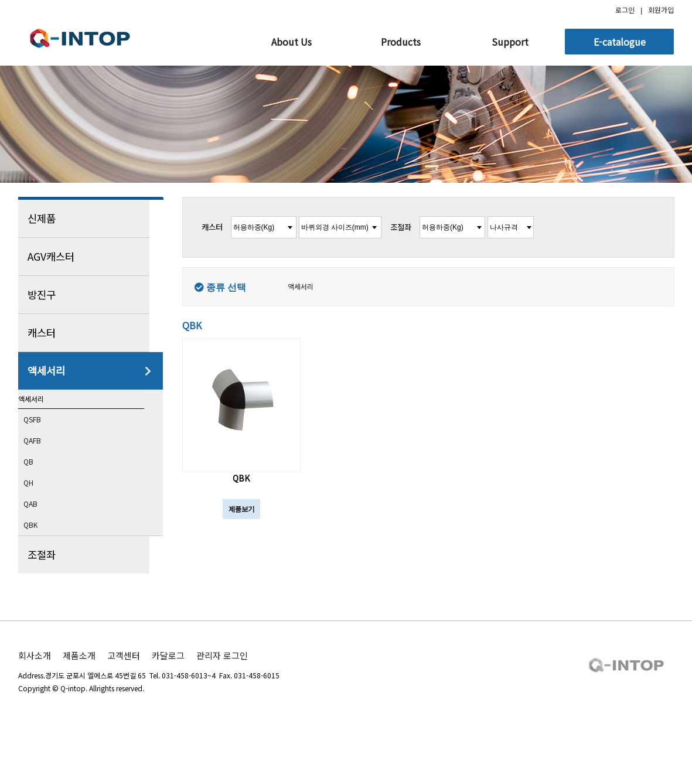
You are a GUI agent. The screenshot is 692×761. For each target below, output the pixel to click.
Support (510, 42)
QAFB (43, 459)
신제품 (90, 218)
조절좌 (90, 576)
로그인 (625, 10)
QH (39, 502)
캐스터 (90, 333)
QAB (41, 524)
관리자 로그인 (222, 676)
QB (39, 480)
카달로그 (168, 676)
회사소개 (34, 676)
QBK (41, 545)
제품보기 (241, 509)
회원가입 (661, 10)
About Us (291, 42)
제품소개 (79, 676)
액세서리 (90, 371)
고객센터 (123, 676)
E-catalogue (620, 42)
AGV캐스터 (90, 256)
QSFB (43, 437)
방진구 (90, 294)
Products (401, 42)
